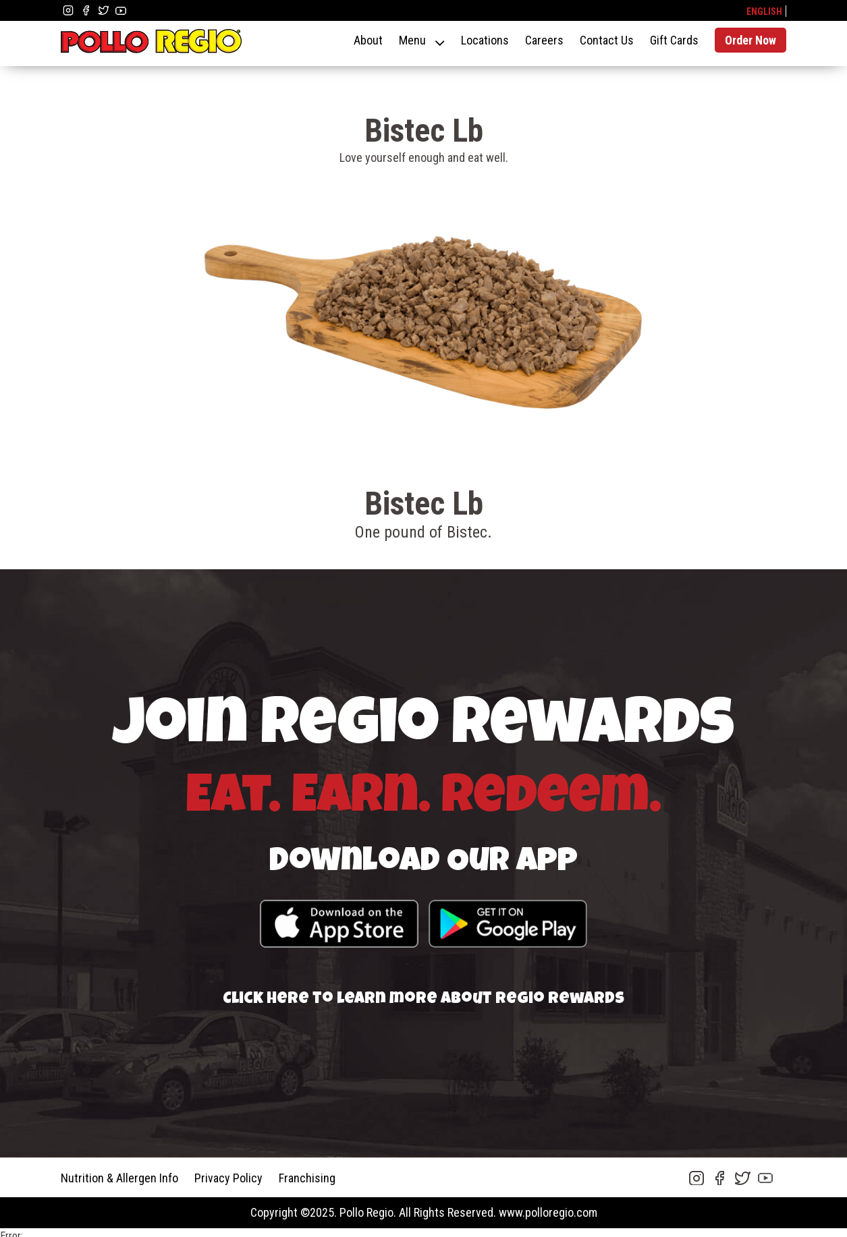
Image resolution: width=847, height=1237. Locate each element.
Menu (412, 40)
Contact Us (607, 40)
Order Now (750, 40)
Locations (485, 40)
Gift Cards (674, 40)
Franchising (307, 1178)
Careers (544, 40)
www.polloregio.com (548, 1212)
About (368, 40)
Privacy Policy (228, 1178)
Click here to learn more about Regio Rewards (423, 999)
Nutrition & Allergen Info (119, 1178)
